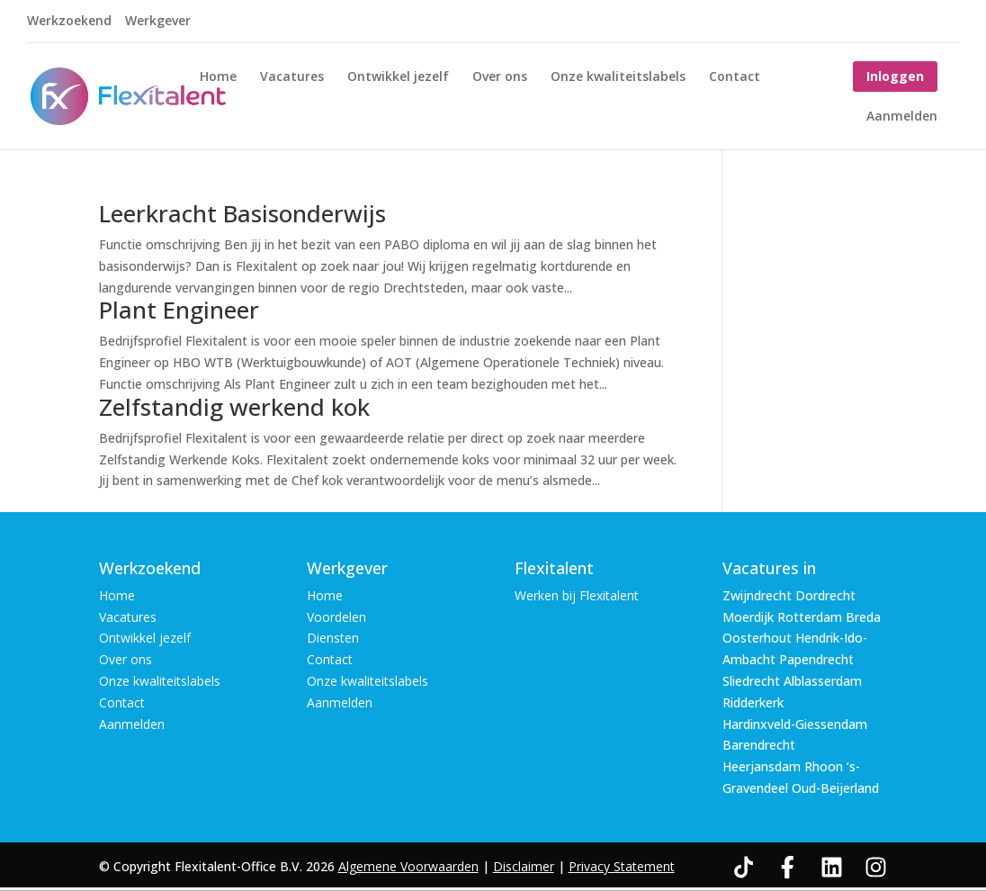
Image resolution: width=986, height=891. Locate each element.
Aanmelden (901, 117)
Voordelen (336, 617)
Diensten (333, 637)
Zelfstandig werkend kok (234, 407)
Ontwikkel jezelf (398, 77)
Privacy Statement (622, 866)
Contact (734, 77)
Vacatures (292, 77)
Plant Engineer (179, 309)
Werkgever (158, 21)
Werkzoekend (69, 21)
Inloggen (895, 76)
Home (218, 77)
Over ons (499, 77)
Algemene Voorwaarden (408, 866)
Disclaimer (523, 866)
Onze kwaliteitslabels (618, 77)
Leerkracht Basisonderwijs (242, 213)
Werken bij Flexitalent (577, 595)
